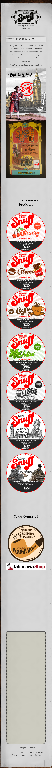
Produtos (15, 755)
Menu (10, 39)
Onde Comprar (27, 755)
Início (15, 752)
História (23, 752)
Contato (38, 755)
